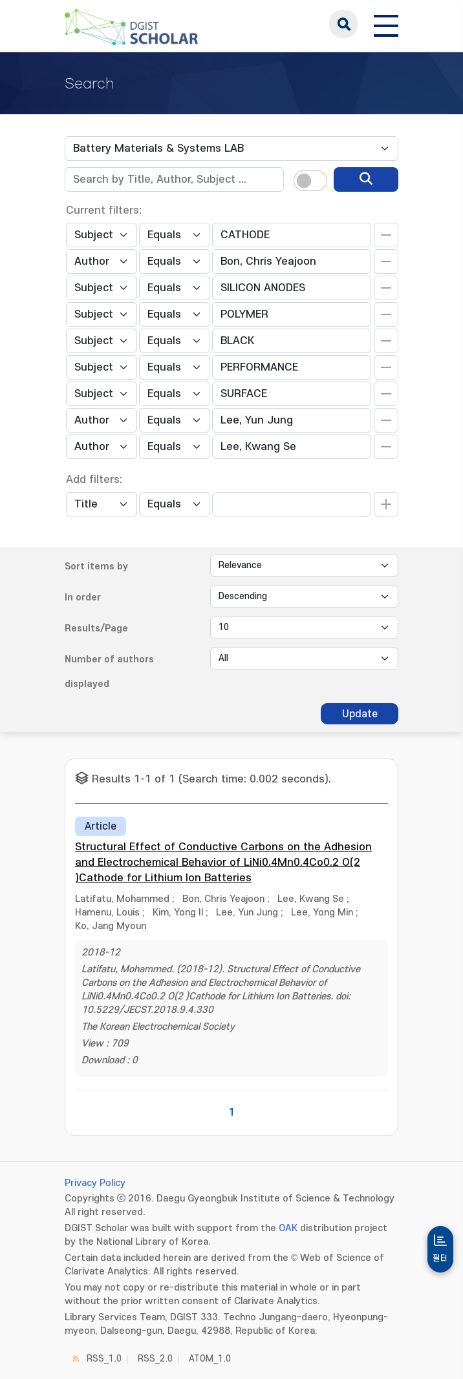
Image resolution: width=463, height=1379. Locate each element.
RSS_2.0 (155, 1359)
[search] (366, 179)
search (343, 24)
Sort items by (96, 566)
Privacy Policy (95, 1183)
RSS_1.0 (104, 1359)
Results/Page (96, 628)
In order (83, 597)
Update (360, 714)
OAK (288, 1228)
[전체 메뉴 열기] (386, 24)
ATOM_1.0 (210, 1359)
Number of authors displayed (109, 672)
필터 (440, 1258)
